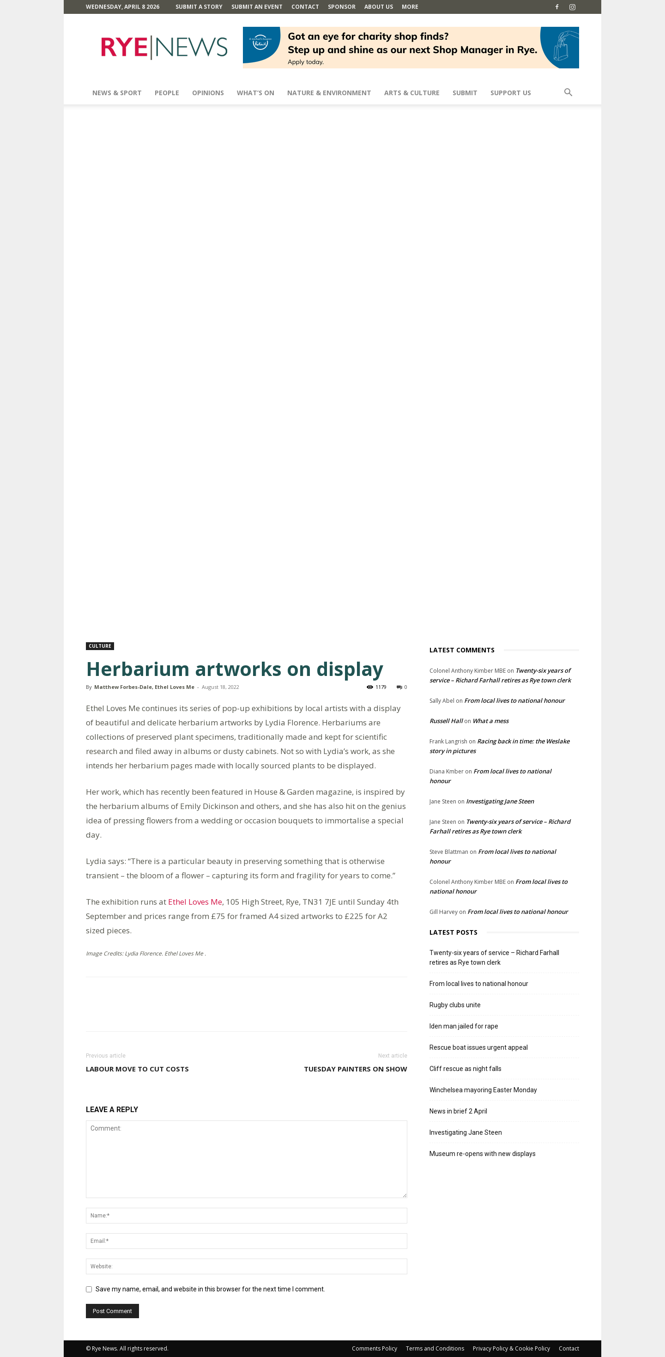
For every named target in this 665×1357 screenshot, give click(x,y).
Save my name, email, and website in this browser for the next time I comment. (210, 1289)
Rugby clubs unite (455, 1005)
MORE (410, 7)
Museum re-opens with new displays (482, 1153)
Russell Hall (446, 721)
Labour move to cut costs (137, 1068)
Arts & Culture (412, 92)
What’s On (255, 92)
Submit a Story (199, 7)
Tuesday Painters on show (355, 1068)
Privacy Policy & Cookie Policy (511, 1348)
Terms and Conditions (435, 1348)
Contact (305, 7)
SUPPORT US (510, 92)
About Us (378, 7)
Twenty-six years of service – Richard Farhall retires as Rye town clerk (494, 957)
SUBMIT (465, 92)
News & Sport (117, 92)
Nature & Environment (329, 92)
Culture (100, 646)
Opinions (208, 92)
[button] (568, 93)
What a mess (490, 721)
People (167, 92)
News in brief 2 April (458, 1111)
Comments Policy (374, 1348)
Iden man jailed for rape (463, 1026)
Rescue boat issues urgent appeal (478, 1047)
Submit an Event (257, 7)
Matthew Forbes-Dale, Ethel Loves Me (144, 686)
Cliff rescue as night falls (465, 1068)
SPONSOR (342, 7)
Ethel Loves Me (194, 901)
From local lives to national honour (514, 700)
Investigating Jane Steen (500, 801)
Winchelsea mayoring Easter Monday (483, 1090)
